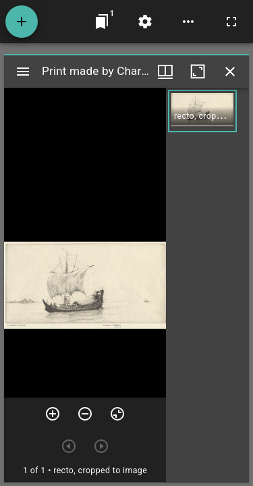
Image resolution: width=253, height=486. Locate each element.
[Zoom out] (85, 414)
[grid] (207, 285)
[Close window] (230, 71)
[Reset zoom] (117, 414)
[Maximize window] (197, 71)
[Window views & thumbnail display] (165, 71)
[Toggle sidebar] (23, 71)
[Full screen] (231, 21)
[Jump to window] (102, 21)
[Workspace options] (188, 21)
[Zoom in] (52, 414)
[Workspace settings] (145, 21)
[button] (202, 111)
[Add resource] (21, 21)
